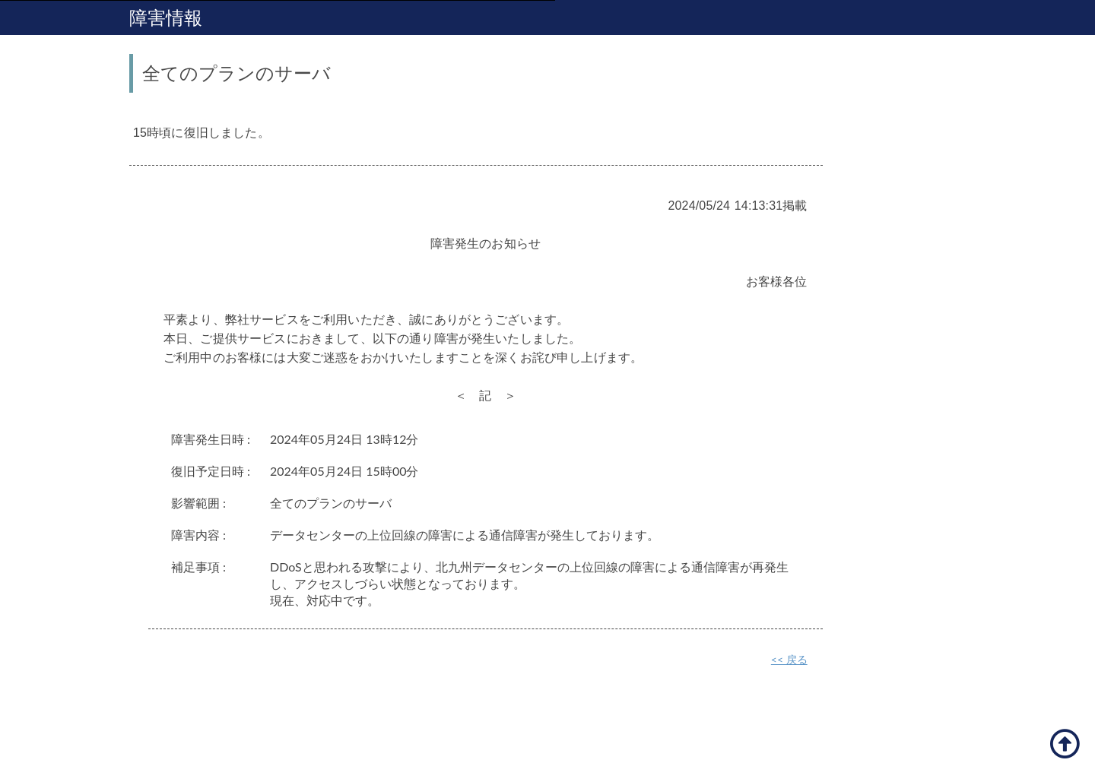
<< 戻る (789, 659)
